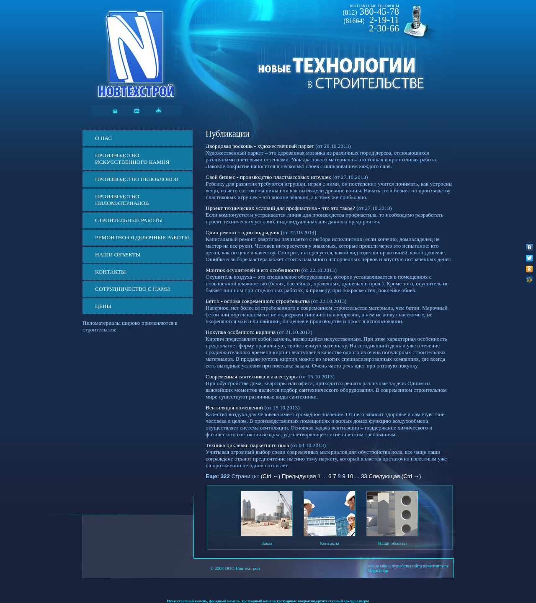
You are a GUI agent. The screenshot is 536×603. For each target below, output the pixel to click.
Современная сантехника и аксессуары (252, 376)
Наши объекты (118, 254)
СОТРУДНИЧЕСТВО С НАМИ (132, 289)
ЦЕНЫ (103, 306)
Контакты (110, 272)
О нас (103, 138)
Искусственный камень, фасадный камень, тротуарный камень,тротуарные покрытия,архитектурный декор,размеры (268, 601)
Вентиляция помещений (234, 407)
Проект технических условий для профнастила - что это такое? (280, 208)
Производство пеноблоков (136, 179)
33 (364, 476)
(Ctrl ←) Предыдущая (288, 476)
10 (350, 476)
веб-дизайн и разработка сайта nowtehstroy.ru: (408, 566)
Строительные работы (129, 220)
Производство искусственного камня (132, 158)
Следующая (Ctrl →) (394, 476)
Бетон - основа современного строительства (258, 301)
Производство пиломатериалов (122, 199)
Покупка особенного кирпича (241, 332)
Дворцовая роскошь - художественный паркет (260, 146)
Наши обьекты (392, 543)
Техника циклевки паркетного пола (247, 445)
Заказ (267, 543)
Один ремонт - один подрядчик (242, 232)
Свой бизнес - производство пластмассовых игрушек (268, 177)
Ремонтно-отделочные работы (142, 237)
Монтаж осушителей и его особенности (253, 270)
